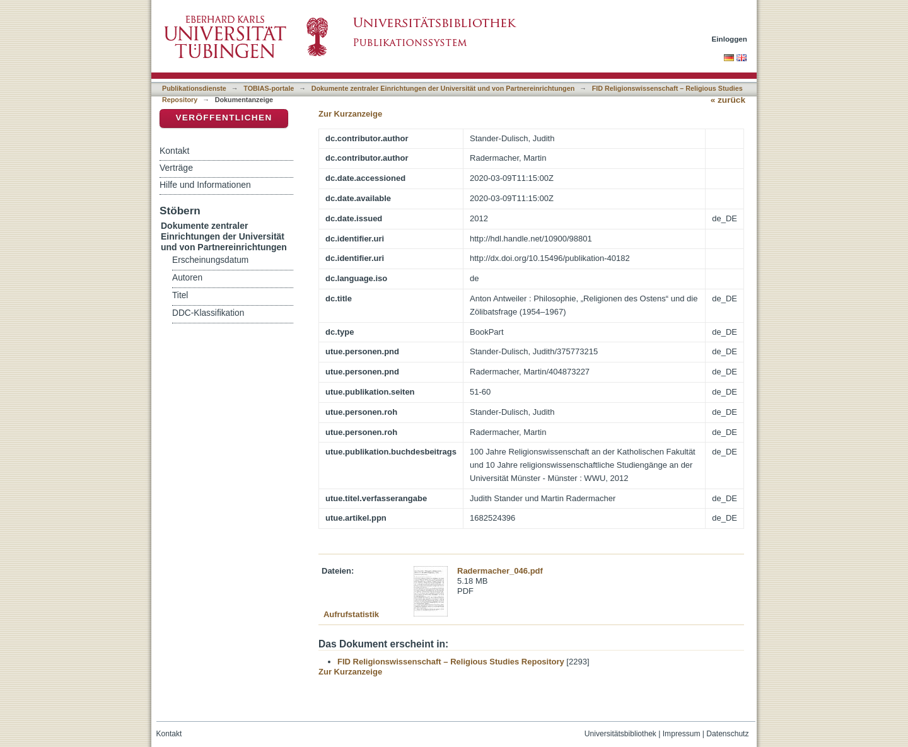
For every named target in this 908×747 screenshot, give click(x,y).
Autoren (187, 277)
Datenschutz (727, 733)
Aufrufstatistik (351, 614)
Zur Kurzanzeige (350, 114)
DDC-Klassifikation (208, 313)
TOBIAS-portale (268, 88)
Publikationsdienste (194, 88)
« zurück (728, 100)
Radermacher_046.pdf (500, 571)
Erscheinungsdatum (210, 260)
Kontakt (174, 151)
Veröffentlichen (223, 117)
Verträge (176, 168)
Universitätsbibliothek (620, 733)
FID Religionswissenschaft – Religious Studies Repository (450, 661)
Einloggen (730, 39)
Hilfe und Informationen (205, 185)
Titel (180, 295)
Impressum (682, 733)
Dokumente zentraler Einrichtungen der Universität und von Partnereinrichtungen (443, 88)
